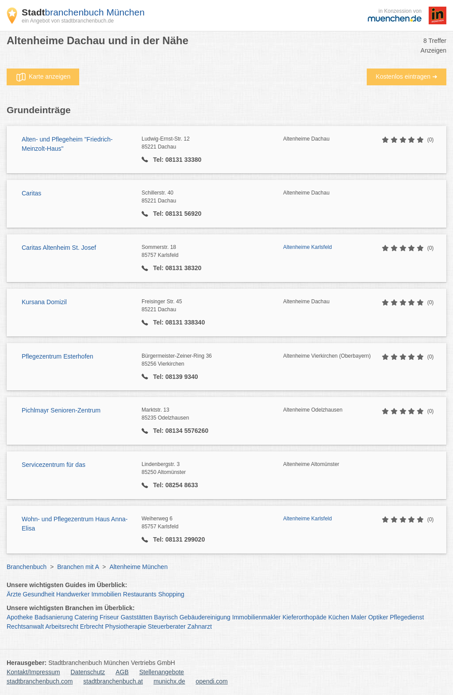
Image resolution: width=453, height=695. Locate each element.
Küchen (338, 617)
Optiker (378, 617)
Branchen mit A (78, 566)
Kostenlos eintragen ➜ (407, 76)
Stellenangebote (161, 672)
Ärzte (14, 594)
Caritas (31, 193)
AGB (122, 672)
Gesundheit (39, 594)
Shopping (171, 594)
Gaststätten (137, 617)
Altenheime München (138, 566)
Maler (358, 617)
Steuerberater (167, 626)
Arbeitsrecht (61, 626)
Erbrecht (92, 626)
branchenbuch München (83, 12)
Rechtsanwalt (25, 626)
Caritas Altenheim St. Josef (59, 247)
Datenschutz (88, 672)
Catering (86, 617)
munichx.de (169, 681)
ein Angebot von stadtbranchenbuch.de (68, 21)
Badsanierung (54, 617)
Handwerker (72, 594)
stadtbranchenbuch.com (40, 681)
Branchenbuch (26, 566)
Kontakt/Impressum (33, 672)
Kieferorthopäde (304, 617)
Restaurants (139, 594)
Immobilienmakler (256, 617)
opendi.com (211, 681)
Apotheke (20, 617)
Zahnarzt (200, 626)
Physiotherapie (125, 626)
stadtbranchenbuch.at (113, 681)
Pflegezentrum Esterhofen (57, 356)
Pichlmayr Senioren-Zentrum (61, 410)
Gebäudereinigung (205, 617)
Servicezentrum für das (53, 464)
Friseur (109, 617)
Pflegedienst (407, 617)
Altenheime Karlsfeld (307, 247)
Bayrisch (166, 617)
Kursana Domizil (44, 301)
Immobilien (106, 594)
